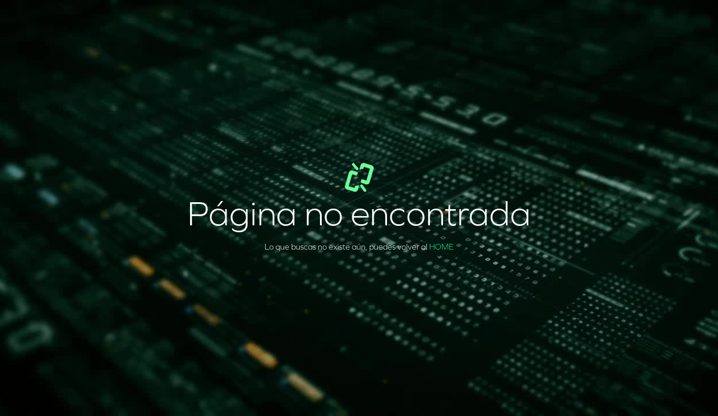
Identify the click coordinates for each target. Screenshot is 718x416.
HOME (441, 247)
